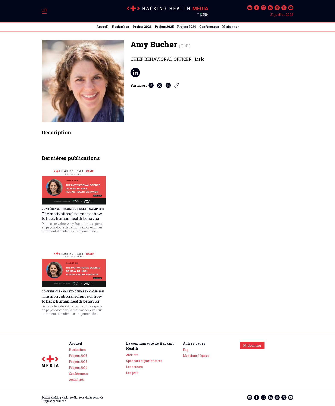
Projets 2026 (142, 27)
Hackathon (120, 27)
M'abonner (230, 27)
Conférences (209, 27)
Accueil (102, 27)
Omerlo (61, 401)
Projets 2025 (164, 27)
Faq (185, 350)
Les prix (132, 373)
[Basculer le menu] (44, 11)
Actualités (76, 380)
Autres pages (194, 343)
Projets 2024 (186, 27)
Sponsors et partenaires (144, 361)
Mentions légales (196, 356)
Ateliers (132, 355)
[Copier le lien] (176, 85)
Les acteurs (134, 367)
